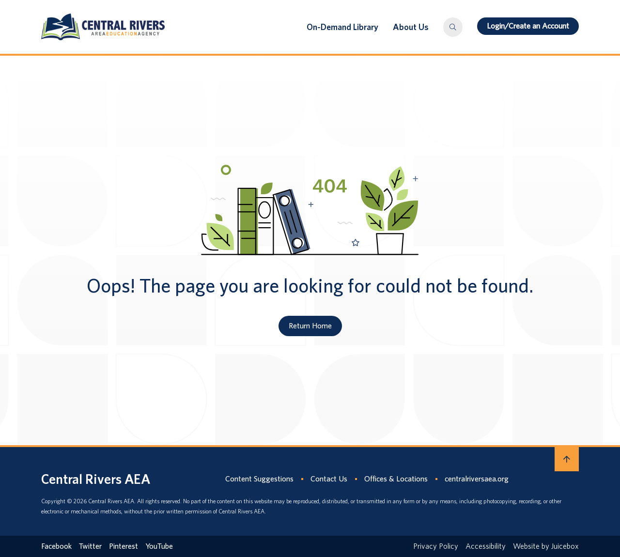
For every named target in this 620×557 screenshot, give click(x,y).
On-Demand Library (342, 27)
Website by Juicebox (546, 546)
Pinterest (123, 546)
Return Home (310, 325)
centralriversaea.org (477, 478)
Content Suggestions (259, 478)
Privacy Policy (435, 546)
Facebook (56, 546)
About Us (411, 27)
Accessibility (485, 546)
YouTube (159, 546)
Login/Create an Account (528, 26)
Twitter (90, 546)
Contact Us (328, 478)
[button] (453, 27)
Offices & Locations (396, 478)
